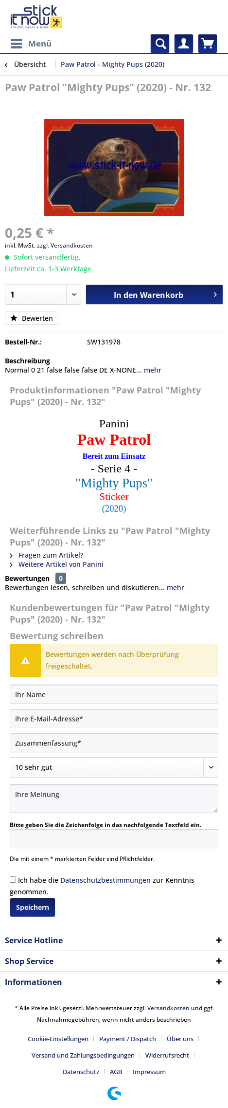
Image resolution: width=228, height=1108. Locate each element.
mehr (151, 370)
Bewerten (31, 318)
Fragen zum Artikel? (46, 555)
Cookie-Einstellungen (58, 1038)
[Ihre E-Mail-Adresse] (114, 718)
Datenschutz (81, 1071)
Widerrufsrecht (167, 1055)
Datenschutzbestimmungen (105, 880)
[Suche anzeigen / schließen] (160, 43)
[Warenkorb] (207, 43)
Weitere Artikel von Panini (57, 564)
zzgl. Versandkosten (65, 245)
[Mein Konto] (183, 43)
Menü (31, 42)
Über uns (180, 1038)
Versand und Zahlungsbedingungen (83, 1055)
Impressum (149, 1071)
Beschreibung (27, 360)
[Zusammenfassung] (114, 742)
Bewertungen (27, 578)
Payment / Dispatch (127, 1038)
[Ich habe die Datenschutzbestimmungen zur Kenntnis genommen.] (13, 879)
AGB (116, 1071)
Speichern (32, 907)
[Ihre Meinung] (114, 798)
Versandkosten (168, 1008)
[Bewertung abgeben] (114, 767)
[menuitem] (30, 43)
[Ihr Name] (114, 694)
